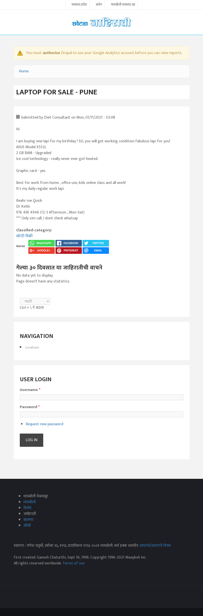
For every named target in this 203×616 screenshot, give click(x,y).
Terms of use (74, 563)
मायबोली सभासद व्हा (123, 5)
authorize (51, 53)
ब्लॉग (99, 5)
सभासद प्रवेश (79, 5)
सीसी (27, 525)
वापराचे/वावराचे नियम (155, 545)
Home (24, 71)
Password (30, 407)
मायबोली (29, 502)
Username (30, 390)
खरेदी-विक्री (24, 236)
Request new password (44, 424)
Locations (32, 347)
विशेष (27, 508)
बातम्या (28, 519)
